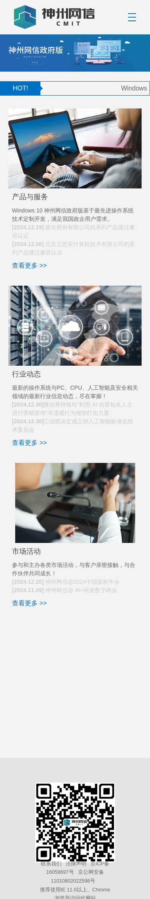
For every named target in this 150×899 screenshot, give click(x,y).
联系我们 (51, 864)
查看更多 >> (29, 265)
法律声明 (76, 864)
